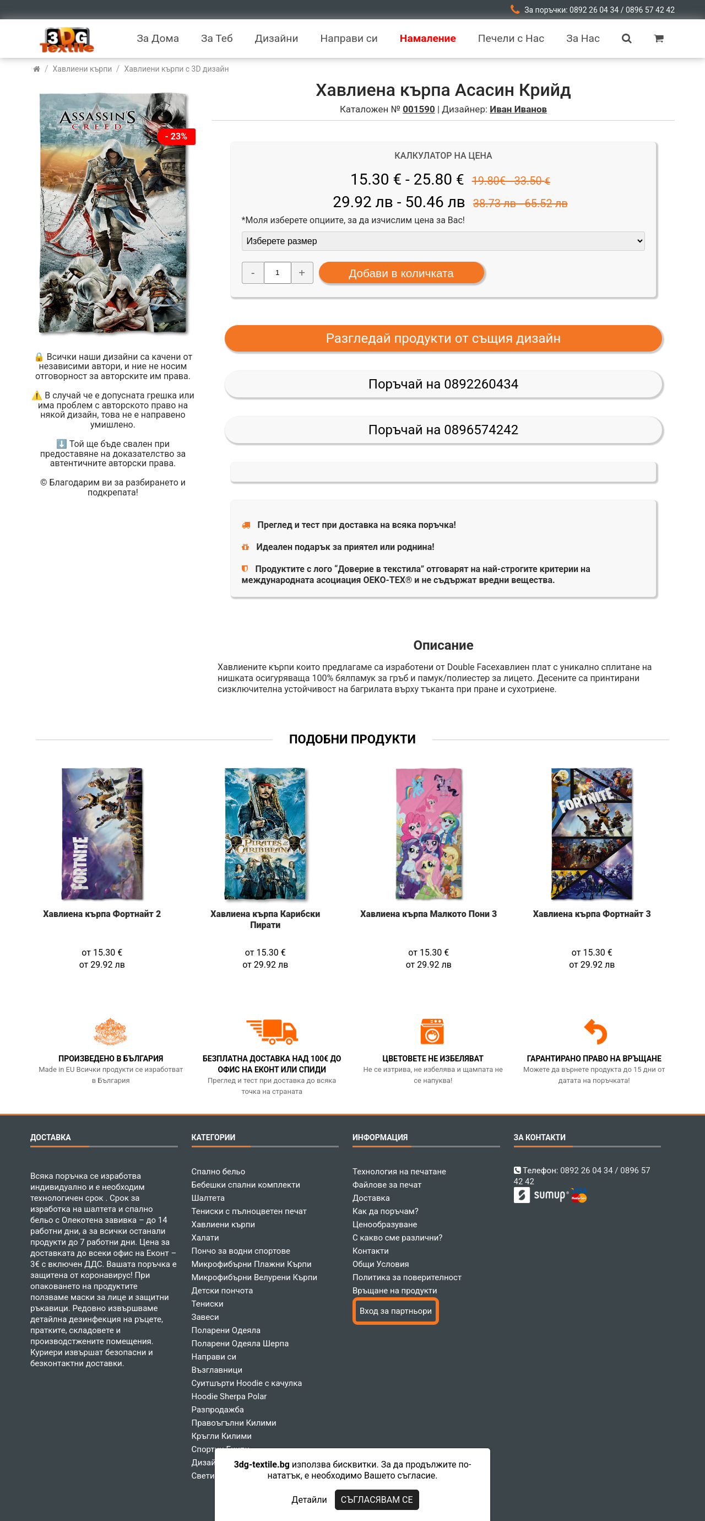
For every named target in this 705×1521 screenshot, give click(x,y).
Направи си (214, 1357)
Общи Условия (380, 1264)
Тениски (208, 1304)
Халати (205, 1238)
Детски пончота (222, 1291)
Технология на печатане (399, 1172)
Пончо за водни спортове (241, 1251)
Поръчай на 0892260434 (443, 384)
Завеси (205, 1317)
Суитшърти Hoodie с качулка (247, 1383)
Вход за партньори (396, 1311)
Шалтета (208, 1198)
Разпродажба (218, 1410)
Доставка (371, 1198)
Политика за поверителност (407, 1277)
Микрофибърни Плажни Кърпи (252, 1264)
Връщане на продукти (394, 1291)
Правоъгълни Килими (234, 1423)
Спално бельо (219, 1172)
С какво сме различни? (397, 1238)
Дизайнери (213, 1463)
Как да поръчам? (385, 1211)
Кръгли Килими (222, 1436)
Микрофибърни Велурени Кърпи (255, 1277)
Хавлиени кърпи (224, 1224)
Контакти (370, 1251)
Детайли (309, 1500)
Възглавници (217, 1370)
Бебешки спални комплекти (246, 1185)
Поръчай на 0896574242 (443, 430)
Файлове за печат (386, 1185)
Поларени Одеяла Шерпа (240, 1344)
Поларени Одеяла (226, 1330)
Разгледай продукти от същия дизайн (443, 338)
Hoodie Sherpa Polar (229, 1396)
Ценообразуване (384, 1224)
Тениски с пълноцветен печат (249, 1211)
